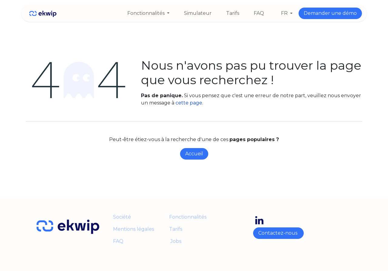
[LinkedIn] (259, 220)
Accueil (194, 154)
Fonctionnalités (187, 217)
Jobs (175, 241)
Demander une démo (330, 13)
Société (122, 217)
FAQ (118, 241)
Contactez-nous (278, 233)
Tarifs (175, 229)
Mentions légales (134, 229)
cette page (189, 103)
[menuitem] (148, 13)
